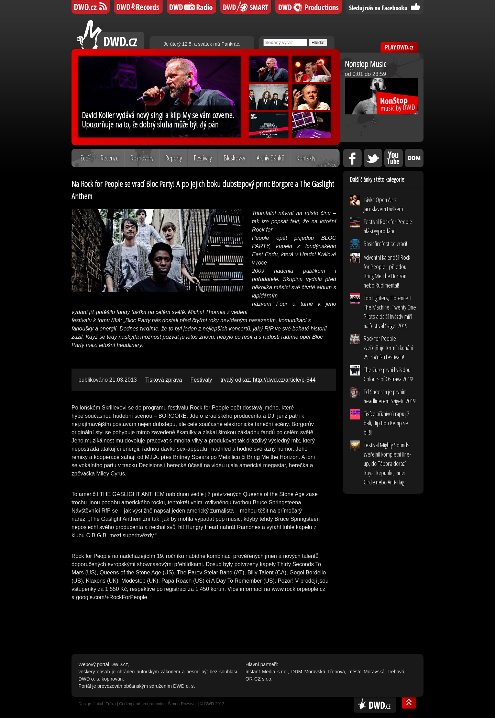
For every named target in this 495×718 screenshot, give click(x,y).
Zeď (84, 157)
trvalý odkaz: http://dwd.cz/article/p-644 (268, 380)
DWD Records (138, 7)
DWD (91, 7)
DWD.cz (110, 34)
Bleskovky (234, 157)
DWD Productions (308, 7)
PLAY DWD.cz (399, 47)
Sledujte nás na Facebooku (385, 7)
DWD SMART (245, 7)
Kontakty (305, 157)
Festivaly (203, 157)
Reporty (173, 157)
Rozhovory (141, 157)
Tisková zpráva (163, 380)
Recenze (109, 157)
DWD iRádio (191, 7)
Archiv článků (271, 157)
